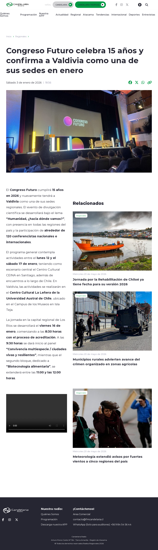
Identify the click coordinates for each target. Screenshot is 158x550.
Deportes (134, 14)
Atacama (88, 14)
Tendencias (102, 14)
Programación (28, 14)
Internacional (119, 14)
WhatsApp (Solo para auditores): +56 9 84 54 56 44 (102, 524)
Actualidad (62, 14)
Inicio (8, 37)
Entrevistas (148, 14)
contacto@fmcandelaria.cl (88, 519)
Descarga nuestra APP (54, 524)
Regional (75, 14)
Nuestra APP (43, 14)
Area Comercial (81, 514)
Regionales (20, 37)
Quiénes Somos (5, 14)
